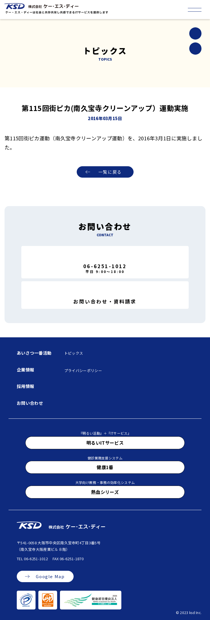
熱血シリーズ (105, 491)
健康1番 (105, 467)
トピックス (73, 353)
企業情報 (25, 370)
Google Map (50, 576)
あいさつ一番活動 (34, 353)
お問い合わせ (30, 403)
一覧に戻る (110, 172)
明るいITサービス (105, 442)
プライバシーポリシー (83, 370)
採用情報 (25, 386)
